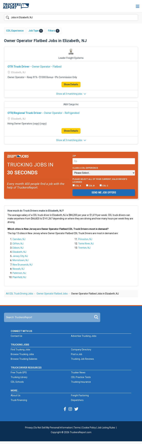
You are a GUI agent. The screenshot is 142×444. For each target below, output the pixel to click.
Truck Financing (19, 400)
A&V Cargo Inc (71, 104)
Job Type (36, 31)
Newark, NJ (18, 268)
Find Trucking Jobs (20, 349)
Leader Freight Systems (71, 58)
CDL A (77, 185)
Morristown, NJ (20, 260)
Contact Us (16, 336)
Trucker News (78, 372)
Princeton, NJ (85, 239)
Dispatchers (77, 400)
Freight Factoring (80, 395)
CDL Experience (15, 30)
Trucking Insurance (81, 382)
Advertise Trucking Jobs (83, 336)
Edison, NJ (18, 247)
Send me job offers (104, 192)
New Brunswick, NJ (22, 264)
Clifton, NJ (18, 243)
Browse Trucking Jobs (22, 354)
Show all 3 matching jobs (71, 93)
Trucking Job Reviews (82, 359)
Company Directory (81, 349)
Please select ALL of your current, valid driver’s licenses (100, 180)
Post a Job (76, 354)
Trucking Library (19, 377)
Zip (74, 156)
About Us (15, 395)
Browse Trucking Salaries (24, 359)
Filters (53, 31)
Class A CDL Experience (85, 168)
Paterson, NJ (19, 273)
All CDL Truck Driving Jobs (19, 293)
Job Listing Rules (106, 427)
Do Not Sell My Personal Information (53, 427)
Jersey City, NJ (20, 256)
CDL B (90, 185)
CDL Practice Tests (81, 377)
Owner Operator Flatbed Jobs (52, 293)
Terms (77, 427)
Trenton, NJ (84, 247)
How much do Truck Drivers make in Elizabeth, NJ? (36, 210)
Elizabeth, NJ (19, 252)
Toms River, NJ (86, 243)
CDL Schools (17, 382)
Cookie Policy (89, 427)
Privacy (29, 427)
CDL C (104, 185)
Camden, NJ (19, 239)
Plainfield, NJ (19, 277)
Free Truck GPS (19, 372)
